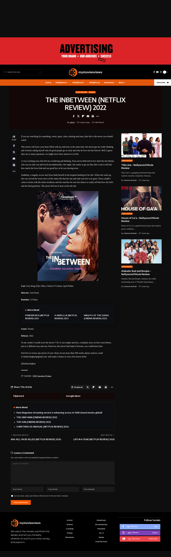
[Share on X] (78, 116)
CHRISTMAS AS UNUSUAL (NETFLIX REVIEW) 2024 (43, 427)
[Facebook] (154, 72)
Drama (92, 92)
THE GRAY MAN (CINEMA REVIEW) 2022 (37, 418)
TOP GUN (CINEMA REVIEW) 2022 (34, 423)
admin (72, 123)
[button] (93, 116)
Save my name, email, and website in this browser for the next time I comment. (41, 501)
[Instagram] (160, 72)
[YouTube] (157, 72)
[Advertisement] (80, 18)
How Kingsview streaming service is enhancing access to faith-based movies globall (59, 413)
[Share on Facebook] (73, 116)
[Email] (88, 116)
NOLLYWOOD (127, 161)
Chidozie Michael (130, 180)
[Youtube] (140, 545)
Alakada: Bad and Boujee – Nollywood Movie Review (136, 273)
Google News (73, 396)
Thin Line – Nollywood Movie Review (137, 167)
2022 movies (81, 92)
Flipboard (18, 396)
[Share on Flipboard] (83, 116)
